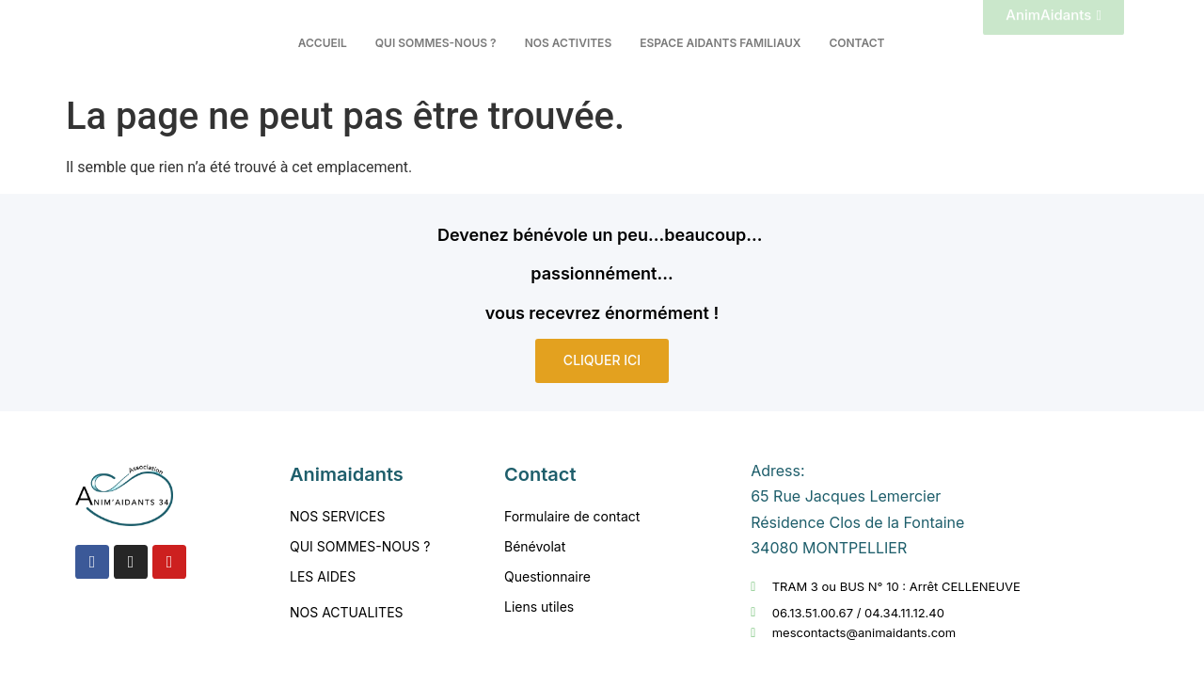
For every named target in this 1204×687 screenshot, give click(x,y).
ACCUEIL (322, 43)
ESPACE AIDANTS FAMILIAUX (720, 43)
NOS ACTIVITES (568, 43)
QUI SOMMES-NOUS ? (436, 43)
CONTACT (856, 43)
